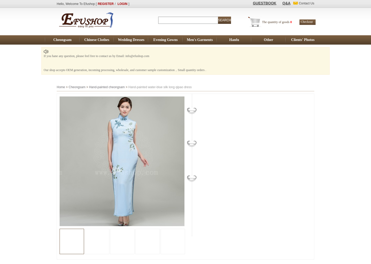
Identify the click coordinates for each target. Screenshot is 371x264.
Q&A (287, 3)
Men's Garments (200, 40)
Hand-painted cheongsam (107, 87)
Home (61, 87)
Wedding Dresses (131, 40)
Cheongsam (62, 40)
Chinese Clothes (96, 40)
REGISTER (106, 4)
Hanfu (234, 40)
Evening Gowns (165, 40)
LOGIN (122, 4)
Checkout (307, 22)
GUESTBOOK (264, 3)
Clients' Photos (303, 40)
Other (268, 40)
